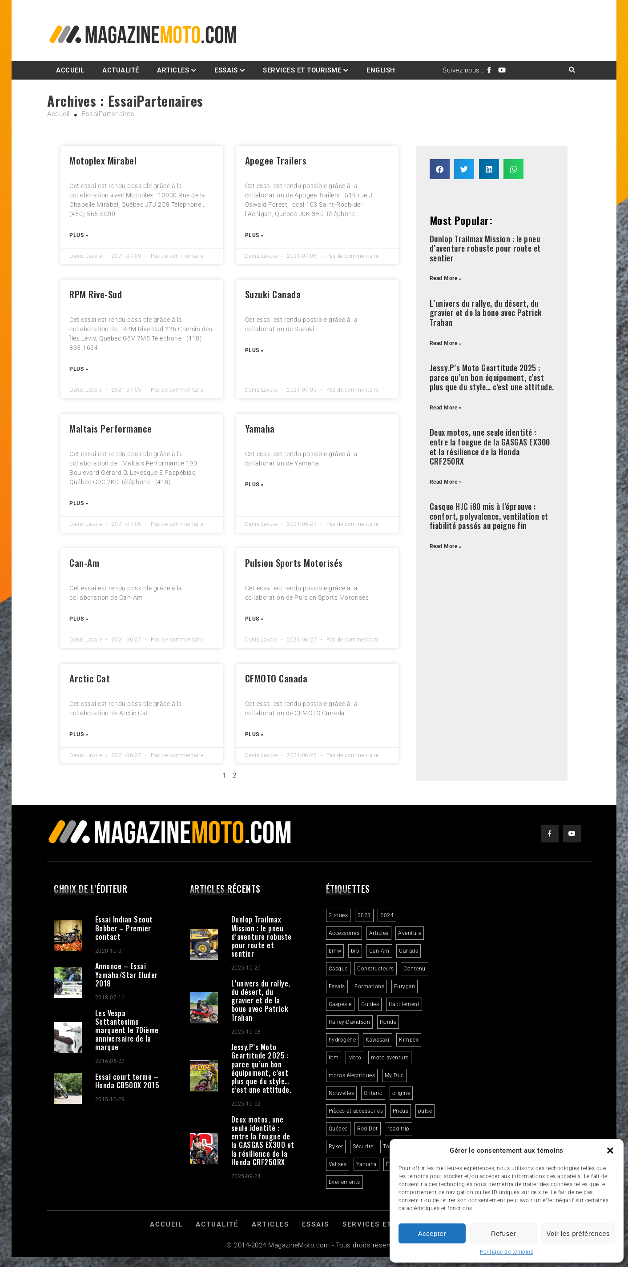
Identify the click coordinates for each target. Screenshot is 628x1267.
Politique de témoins (506, 1252)
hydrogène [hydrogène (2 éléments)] (342, 1040)
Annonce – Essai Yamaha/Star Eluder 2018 (126, 974)
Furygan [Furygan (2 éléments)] (404, 986)
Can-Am (84, 562)
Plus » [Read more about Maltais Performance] (78, 503)
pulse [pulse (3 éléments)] (425, 1111)
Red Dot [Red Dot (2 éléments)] (367, 1129)
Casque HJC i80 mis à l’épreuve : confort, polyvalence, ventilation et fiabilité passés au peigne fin (489, 516)
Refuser (503, 1233)
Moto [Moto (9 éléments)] (355, 1057)
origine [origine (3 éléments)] (401, 1093)
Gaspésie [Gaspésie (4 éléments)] (340, 1004)
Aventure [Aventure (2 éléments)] (409, 933)
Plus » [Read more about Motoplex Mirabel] (78, 235)
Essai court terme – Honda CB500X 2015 (127, 1081)
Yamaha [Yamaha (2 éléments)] (366, 1164)
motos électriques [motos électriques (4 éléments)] (352, 1075)
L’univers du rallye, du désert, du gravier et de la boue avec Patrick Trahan (486, 312)
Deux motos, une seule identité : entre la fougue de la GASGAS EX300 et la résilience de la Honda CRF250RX (490, 446)
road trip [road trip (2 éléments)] (398, 1129)
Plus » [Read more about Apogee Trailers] (254, 235)
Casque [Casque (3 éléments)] (338, 969)
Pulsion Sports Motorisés (294, 562)
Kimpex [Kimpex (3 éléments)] (409, 1040)
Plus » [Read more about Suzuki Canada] (254, 350)
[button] (610, 1150)
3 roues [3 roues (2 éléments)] (338, 915)
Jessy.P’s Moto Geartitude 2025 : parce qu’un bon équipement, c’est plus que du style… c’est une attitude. (492, 377)
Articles (173, 70)
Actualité (120, 70)
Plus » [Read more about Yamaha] (254, 484)
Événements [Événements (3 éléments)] (344, 1182)
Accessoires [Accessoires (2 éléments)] (344, 933)
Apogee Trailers (276, 160)
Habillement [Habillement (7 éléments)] (404, 1004)
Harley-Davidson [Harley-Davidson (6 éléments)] (349, 1022)
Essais (226, 70)
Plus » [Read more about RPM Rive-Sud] (78, 369)
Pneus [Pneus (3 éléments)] (401, 1111)
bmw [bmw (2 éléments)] (335, 951)
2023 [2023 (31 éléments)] (364, 915)
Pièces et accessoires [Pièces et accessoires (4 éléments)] (356, 1111)
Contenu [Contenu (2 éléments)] (414, 969)
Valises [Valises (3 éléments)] (338, 1164)
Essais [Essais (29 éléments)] (337, 986)
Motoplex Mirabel (103, 160)
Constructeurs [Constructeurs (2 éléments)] (375, 969)
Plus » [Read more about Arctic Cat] (78, 734)
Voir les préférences (578, 1233)
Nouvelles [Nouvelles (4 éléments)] (341, 1093)
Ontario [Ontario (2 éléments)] (373, 1093)
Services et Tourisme (302, 70)
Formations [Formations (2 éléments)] (369, 986)
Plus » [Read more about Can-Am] (78, 619)
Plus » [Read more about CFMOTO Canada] (254, 734)
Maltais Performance (110, 428)
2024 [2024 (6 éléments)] (387, 915)
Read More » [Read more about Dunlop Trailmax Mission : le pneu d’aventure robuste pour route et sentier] (446, 278)
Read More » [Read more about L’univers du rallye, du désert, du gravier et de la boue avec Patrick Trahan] (446, 343)
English (380, 70)
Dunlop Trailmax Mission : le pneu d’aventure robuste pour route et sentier (485, 248)
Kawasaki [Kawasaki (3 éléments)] (378, 1040)
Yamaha (260, 428)
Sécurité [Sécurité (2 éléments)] (363, 1146)
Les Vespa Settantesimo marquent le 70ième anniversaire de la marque (127, 1030)
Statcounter (18, 1262)
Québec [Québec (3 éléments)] (338, 1129)
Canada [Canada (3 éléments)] (408, 951)
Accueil (70, 70)
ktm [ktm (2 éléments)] (334, 1057)
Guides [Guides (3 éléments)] (370, 1004)
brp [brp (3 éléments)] (355, 951)
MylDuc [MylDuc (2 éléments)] (394, 1075)
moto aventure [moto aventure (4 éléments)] (390, 1057)
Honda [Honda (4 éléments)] (388, 1022)
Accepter (432, 1233)
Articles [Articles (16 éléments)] (379, 933)
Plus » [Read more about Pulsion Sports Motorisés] (254, 619)
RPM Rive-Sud (95, 294)
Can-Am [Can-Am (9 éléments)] (379, 951)
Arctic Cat (89, 678)
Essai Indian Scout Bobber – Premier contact (124, 928)
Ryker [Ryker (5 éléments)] (336, 1146)
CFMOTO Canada (276, 678)
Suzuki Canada (273, 294)
